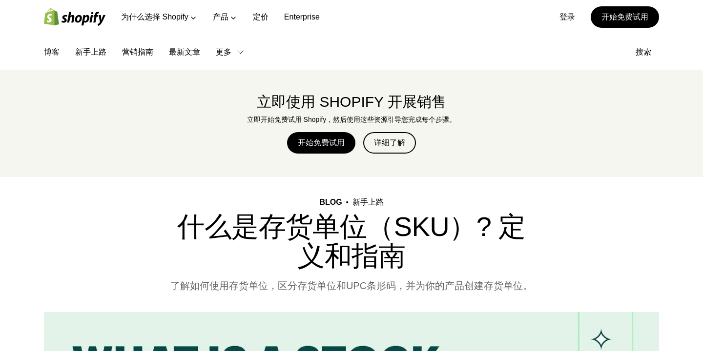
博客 (52, 52)
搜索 (647, 52)
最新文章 (184, 52)
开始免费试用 (624, 17)
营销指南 (137, 52)
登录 (567, 17)
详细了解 (389, 142)
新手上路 (90, 52)
